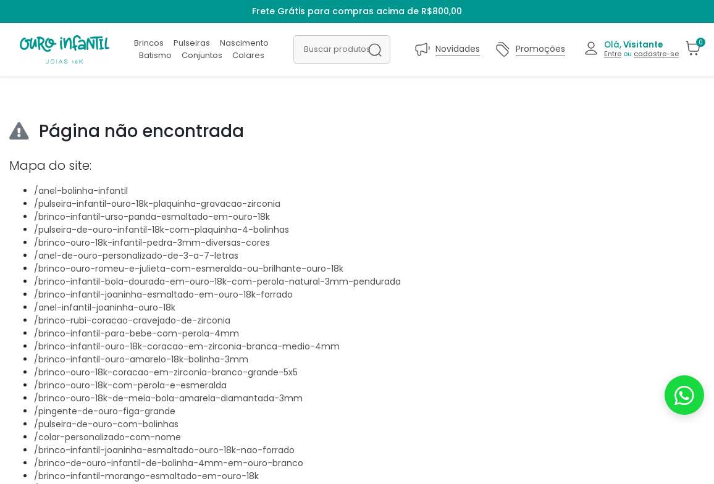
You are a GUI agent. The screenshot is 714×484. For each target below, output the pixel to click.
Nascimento (244, 43)
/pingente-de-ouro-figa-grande (104, 411)
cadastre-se (656, 54)
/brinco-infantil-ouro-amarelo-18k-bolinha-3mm (141, 359)
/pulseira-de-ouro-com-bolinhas (106, 424)
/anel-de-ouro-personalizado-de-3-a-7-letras (136, 255)
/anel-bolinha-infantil (81, 191)
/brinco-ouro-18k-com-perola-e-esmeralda (130, 385)
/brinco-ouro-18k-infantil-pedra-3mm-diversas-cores (152, 242)
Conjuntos (202, 55)
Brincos (149, 43)
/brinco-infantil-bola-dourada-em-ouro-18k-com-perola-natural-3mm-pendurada (217, 281)
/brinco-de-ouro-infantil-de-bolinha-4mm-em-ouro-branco (168, 463)
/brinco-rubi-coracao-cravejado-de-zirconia (132, 320)
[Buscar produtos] (341, 49)
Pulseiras (192, 43)
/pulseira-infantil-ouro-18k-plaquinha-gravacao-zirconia (157, 204)
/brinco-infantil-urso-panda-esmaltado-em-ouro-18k (152, 217)
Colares (248, 55)
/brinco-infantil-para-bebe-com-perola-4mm (136, 333)
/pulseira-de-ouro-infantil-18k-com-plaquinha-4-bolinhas (161, 229)
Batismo (155, 55)
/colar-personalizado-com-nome (107, 437)
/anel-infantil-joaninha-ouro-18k (104, 307)
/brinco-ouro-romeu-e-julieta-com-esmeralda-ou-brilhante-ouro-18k (188, 268)
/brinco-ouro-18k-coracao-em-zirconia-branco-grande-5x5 (166, 372)
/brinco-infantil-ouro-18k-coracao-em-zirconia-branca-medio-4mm (187, 346)
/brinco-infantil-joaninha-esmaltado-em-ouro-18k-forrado (163, 294)
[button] (631, 49)
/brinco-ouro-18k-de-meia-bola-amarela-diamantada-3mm (168, 398)
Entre (612, 54)
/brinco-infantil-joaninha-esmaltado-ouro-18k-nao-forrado (164, 450)
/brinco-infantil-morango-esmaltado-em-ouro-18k (146, 476)
